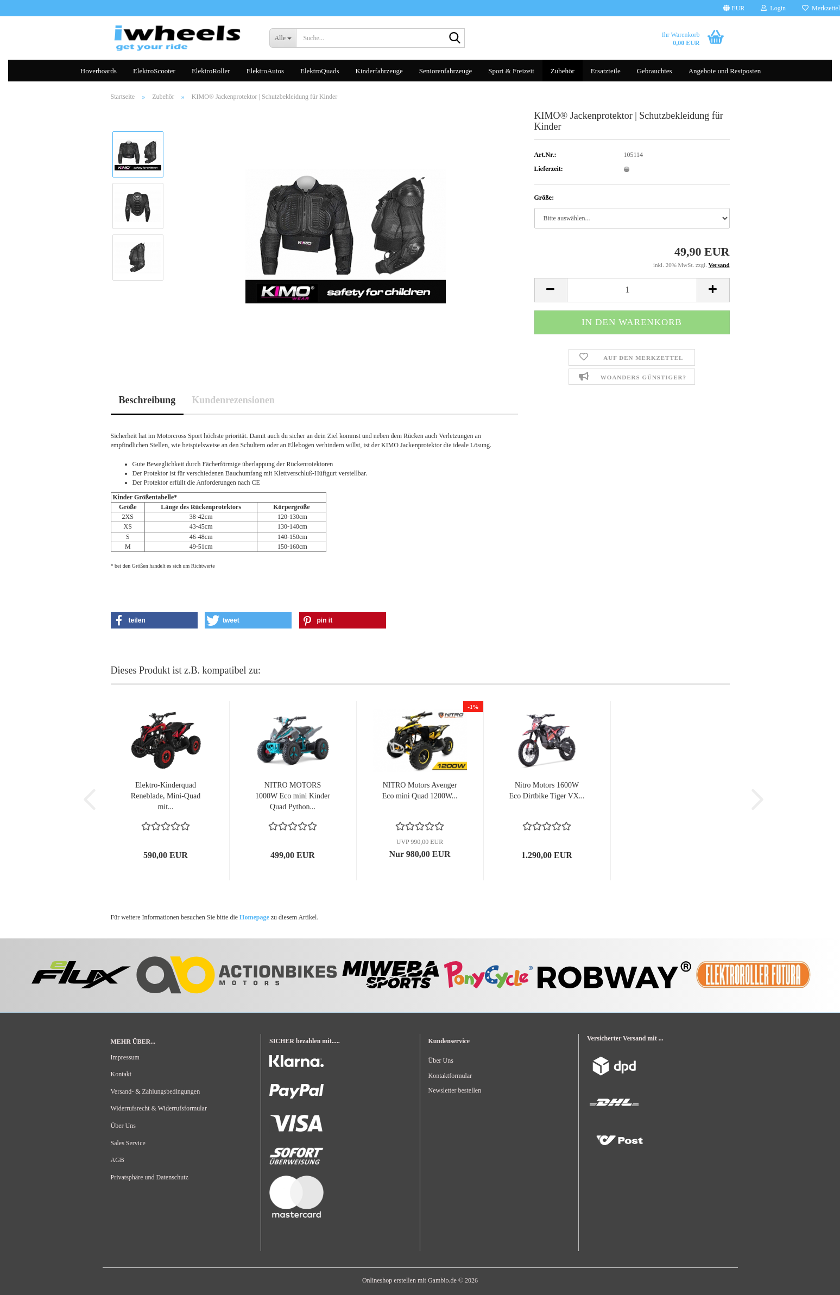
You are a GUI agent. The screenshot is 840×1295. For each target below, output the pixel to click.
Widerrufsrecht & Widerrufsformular (159, 1108)
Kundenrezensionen (233, 400)
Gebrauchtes (654, 71)
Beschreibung (147, 400)
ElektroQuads (319, 71)
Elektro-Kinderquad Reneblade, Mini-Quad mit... (165, 796)
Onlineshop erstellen (389, 1280)
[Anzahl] (632, 290)
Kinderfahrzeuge (378, 71)
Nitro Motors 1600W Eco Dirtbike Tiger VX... (547, 790)
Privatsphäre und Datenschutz (149, 1177)
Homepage (254, 917)
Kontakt (121, 1074)
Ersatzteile (606, 71)
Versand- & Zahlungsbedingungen (155, 1091)
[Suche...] (282, 38)
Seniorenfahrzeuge (445, 71)
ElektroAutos (265, 71)
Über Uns (123, 1125)
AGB (117, 1160)
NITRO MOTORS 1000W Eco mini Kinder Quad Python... (292, 796)
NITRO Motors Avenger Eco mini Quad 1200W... (420, 790)
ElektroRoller (211, 71)
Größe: (544, 197)
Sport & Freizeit (511, 71)
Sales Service (128, 1143)
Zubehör (562, 71)
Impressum (125, 1057)
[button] (734, 8)
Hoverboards (98, 71)
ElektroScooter (154, 71)
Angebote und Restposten (725, 71)
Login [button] (773, 8)
